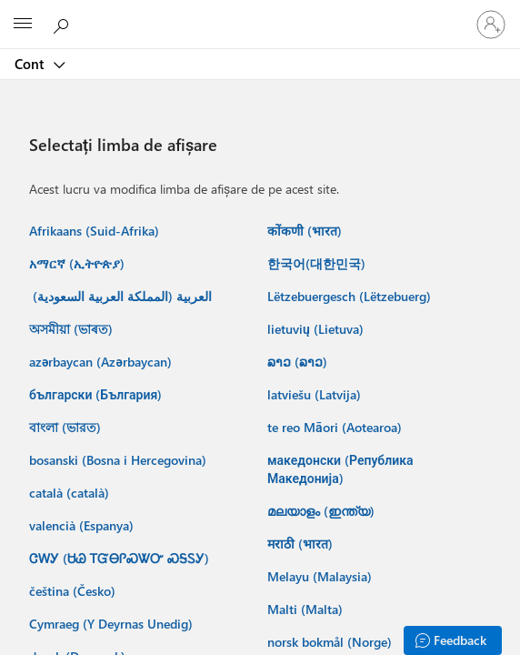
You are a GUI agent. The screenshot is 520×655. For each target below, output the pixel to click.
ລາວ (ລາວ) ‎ (299, 361)
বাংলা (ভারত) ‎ (67, 427)
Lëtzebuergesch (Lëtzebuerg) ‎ (351, 296)
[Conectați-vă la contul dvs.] (491, 24)
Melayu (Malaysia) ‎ (321, 576)
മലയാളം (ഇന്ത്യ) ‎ (322, 510)
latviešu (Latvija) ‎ (316, 394)
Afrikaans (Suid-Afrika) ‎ (96, 230)
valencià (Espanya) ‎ (83, 525)
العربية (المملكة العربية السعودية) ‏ (120, 296)
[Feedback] (453, 640)
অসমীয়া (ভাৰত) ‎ (72, 329)
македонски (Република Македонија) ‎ (340, 469)
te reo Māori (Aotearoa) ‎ (336, 427)
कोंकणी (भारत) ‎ (306, 230)
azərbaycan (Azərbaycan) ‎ (102, 361)
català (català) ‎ (71, 492)
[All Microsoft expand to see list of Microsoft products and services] (23, 24)
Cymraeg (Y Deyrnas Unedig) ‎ (112, 623)
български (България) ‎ (97, 394)
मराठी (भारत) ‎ (301, 543)
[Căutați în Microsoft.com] (63, 23)
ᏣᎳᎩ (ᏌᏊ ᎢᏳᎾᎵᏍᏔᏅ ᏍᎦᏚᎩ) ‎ (121, 558)
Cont (31, 64)
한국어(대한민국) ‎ (318, 263)
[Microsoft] (259, 14)
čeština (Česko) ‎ (74, 591)
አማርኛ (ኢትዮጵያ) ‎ (78, 263)
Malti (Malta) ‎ (306, 609)
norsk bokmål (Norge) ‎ (331, 641)
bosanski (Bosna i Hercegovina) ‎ (119, 460)
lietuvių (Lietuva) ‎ (317, 329)
